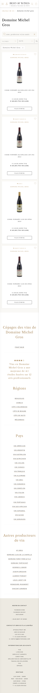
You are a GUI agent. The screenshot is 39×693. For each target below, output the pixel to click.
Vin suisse (19, 515)
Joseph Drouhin (19, 571)
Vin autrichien (19, 458)
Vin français (19, 471)
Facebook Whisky (19, 612)
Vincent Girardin (19, 588)
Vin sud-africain (19, 506)
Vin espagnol (19, 511)
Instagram (19, 614)
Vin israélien (19, 488)
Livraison (19, 652)
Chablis (19, 402)
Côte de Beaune (19, 411)
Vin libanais (19, 497)
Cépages (19, 665)
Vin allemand (19, 475)
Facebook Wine (19, 610)
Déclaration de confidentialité (19, 659)
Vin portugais (19, 502)
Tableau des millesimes (19, 661)
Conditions (19, 656)
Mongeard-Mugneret (19, 584)
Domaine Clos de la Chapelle (19, 554)
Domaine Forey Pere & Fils (19, 559)
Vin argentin (19, 450)
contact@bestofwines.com (20, 639)
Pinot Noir (19, 347)
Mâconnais (19, 419)
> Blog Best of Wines (19, 619)
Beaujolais (19, 398)
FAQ (19, 649)
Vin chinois (19, 467)
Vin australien (19, 454)
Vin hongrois (19, 484)
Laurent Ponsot (19, 576)
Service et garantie (19, 654)
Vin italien (19, 492)
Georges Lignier (19, 567)
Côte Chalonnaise (19, 407)
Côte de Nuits (19, 415)
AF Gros (19, 550)
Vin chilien (19, 463)
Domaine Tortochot (19, 563)
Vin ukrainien (19, 519)
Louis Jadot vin (19, 580)
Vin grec (19, 480)
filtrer (5, 41)
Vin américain (19, 446)
